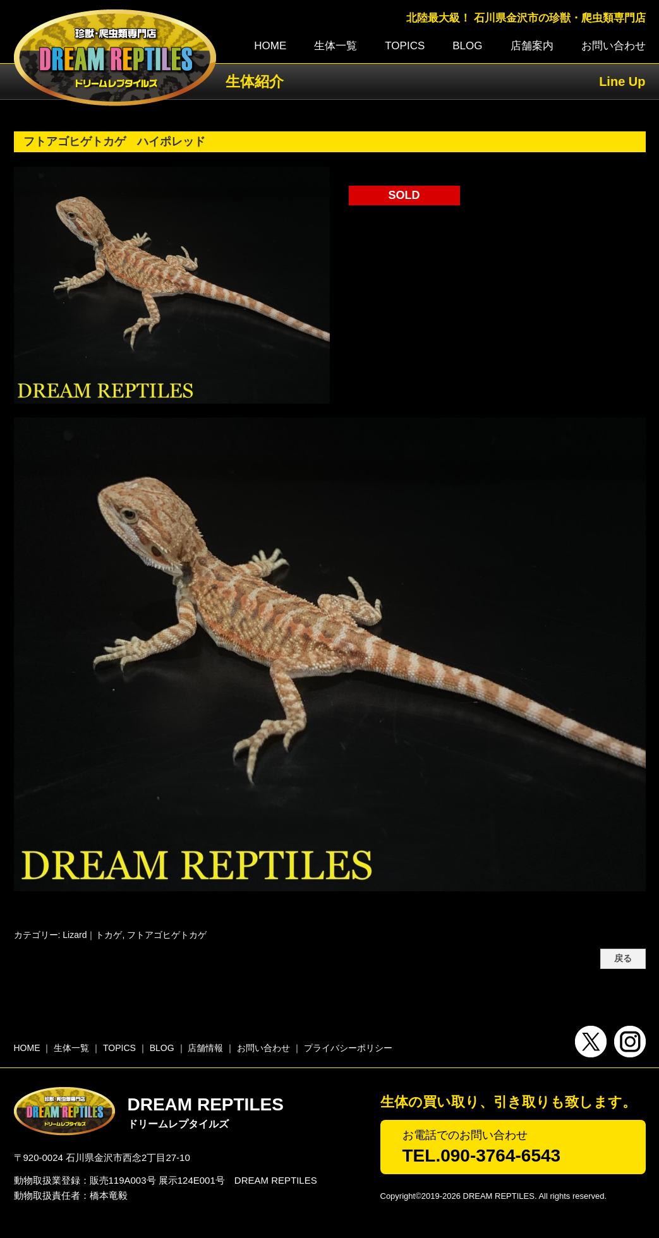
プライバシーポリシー (348, 1048)
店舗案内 (532, 46)
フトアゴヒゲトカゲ (167, 935)
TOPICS (405, 46)
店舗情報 (205, 1048)
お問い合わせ (613, 46)
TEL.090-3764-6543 (481, 1155)
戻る (623, 958)
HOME (270, 46)
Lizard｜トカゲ (92, 935)
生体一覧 (335, 46)
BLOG (467, 46)
